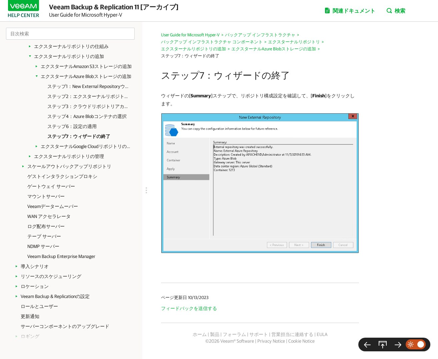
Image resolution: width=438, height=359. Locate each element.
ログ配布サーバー (46, 226)
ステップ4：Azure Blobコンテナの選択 (87, 116)
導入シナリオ (35, 266)
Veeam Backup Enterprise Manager (61, 256)
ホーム (200, 334)
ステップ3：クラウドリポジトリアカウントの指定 (89, 106)
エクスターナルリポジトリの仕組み (71, 46)
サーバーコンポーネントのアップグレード (65, 326)
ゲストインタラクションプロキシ (62, 176)
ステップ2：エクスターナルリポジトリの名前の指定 (89, 96)
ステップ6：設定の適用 (72, 126)
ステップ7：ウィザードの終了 (78, 136)
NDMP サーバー (43, 246)
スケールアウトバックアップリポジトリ (69, 166)
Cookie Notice (301, 341)
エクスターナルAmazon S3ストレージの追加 (86, 66)
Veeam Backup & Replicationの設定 (55, 296)
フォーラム (234, 334)
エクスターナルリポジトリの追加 (69, 56)
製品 (214, 334)
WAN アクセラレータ (49, 216)
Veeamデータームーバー (52, 206)
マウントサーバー (46, 196)
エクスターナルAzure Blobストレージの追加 (86, 76)
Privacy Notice (271, 341)
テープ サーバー (44, 236)
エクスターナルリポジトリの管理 (69, 156)
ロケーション (35, 286)
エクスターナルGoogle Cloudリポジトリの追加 (86, 146)
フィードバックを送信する (189, 308)
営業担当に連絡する (292, 334)
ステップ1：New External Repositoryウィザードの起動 (89, 86)
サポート (258, 334)
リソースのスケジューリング (51, 276)
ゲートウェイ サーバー (51, 186)
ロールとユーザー (39, 306)
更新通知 (30, 316)
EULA (322, 334)
